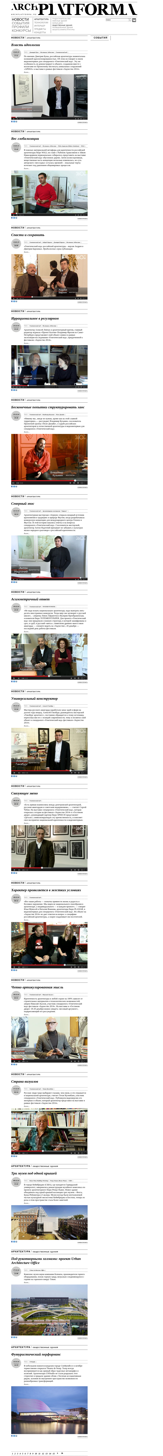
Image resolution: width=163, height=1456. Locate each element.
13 (46, 1454)
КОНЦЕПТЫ (40, 32)
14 (50, 1454)
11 (39, 1454)
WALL (83, 146)
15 (54, 1454)
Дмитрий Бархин (59, 242)
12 (43, 1454)
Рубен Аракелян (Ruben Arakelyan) (68, 146)
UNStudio (32, 1362)
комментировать (83, 122)
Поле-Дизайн (60, 414)
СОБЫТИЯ (20, 23)
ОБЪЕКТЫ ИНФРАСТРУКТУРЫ (63, 30)
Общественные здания (45, 1166)
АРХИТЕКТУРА (41, 19)
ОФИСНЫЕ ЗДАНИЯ (59, 21)
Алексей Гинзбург (48, 706)
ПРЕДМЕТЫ (40, 29)
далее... (27, 72)
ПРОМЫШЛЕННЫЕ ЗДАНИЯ (62, 27)
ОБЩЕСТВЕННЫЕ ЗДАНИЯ (62, 25)
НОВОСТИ (20, 19)
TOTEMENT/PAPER (49, 606)
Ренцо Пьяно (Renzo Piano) (58, 1180)
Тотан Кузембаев (48, 1089)
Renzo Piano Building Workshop (38, 1180)
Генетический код (61, 52)
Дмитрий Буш (33, 52)
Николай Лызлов (48, 994)
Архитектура (33, 38)
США (70, 1180)
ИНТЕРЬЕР (39, 26)
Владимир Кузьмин (48, 414)
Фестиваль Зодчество (47, 52)
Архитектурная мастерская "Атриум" (55, 511)
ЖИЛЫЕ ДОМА (57, 23)
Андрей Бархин (47, 242)
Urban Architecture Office (37, 1270)
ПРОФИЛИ (20, 27)
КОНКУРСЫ (21, 31)
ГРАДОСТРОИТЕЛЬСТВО (61, 19)
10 (36, 1454)
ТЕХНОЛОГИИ (41, 23)
